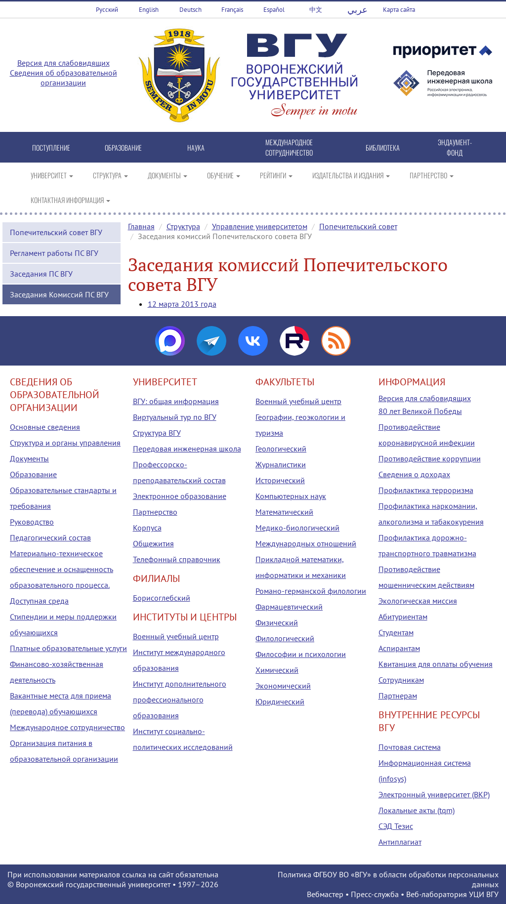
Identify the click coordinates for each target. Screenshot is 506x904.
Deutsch (190, 9)
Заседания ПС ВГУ (41, 274)
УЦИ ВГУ (484, 894)
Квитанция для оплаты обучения (436, 664)
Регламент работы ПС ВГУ (54, 253)
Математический (284, 512)
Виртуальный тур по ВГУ (174, 417)
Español (274, 9)
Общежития (153, 543)
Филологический (284, 638)
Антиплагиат (400, 842)
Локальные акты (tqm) (417, 810)
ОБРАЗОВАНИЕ (123, 147)
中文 (315, 9)
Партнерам (398, 695)
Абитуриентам (403, 616)
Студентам (396, 632)
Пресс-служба (375, 894)
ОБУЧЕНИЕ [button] (223, 175)
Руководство (32, 522)
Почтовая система (410, 747)
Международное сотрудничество (67, 727)
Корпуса (147, 528)
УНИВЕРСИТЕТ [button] (52, 175)
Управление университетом (259, 226)
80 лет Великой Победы (420, 411)
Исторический (280, 480)
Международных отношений (305, 543)
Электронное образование (179, 496)
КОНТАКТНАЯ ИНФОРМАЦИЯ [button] (70, 200)
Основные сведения (45, 427)
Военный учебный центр (176, 636)
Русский (107, 9)
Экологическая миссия (418, 601)
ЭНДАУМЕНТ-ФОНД (455, 147)
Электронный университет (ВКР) (434, 794)
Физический (276, 622)
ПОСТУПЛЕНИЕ (51, 147)
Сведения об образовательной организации (63, 77)
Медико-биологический (297, 528)
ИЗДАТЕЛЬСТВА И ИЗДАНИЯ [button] (351, 175)
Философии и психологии (300, 654)
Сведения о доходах (414, 474)
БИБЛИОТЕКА (383, 147)
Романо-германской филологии (310, 591)
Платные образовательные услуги (68, 648)
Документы (29, 458)
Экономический (283, 686)
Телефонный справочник (176, 559)
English (149, 9)
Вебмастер (325, 894)
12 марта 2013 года (182, 304)
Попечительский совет (358, 226)
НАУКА (196, 147)
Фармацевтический (289, 607)
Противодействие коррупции (430, 458)
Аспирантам (399, 648)
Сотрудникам (401, 680)
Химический (276, 670)
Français (232, 9)
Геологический (280, 448)
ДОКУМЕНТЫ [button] (167, 175)
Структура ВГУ (157, 433)
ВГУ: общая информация (176, 401)
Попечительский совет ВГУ (56, 232)
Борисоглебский (161, 598)
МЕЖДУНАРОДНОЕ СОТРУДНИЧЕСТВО (289, 147)
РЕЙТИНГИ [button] (276, 175)
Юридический (279, 701)
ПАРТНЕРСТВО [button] (432, 175)
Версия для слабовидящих (63, 63)
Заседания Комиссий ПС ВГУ (59, 294)
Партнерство (155, 512)
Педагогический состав (50, 537)
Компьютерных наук (290, 496)
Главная (141, 226)
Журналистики (280, 464)
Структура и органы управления (65, 443)
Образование (33, 474)
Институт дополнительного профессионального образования (179, 699)
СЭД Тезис (396, 826)
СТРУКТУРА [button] (110, 175)
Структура (183, 226)
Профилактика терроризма (426, 490)
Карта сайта (399, 9)
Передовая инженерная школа (187, 448)
